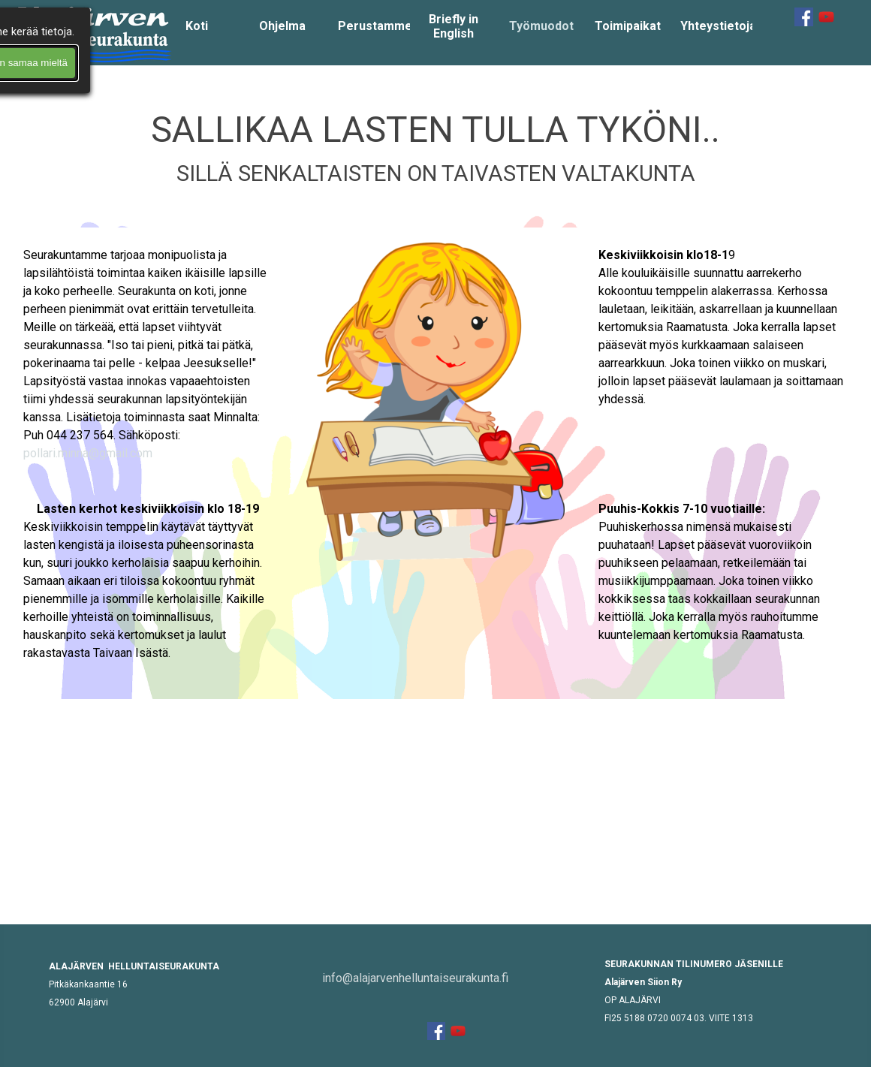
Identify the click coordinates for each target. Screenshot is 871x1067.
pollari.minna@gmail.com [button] (87, 453)
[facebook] (803, 17)
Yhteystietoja (718, 26)
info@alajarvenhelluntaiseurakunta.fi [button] (415, 978)
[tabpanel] (435, 146)
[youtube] (826, 17)
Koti (196, 26)
